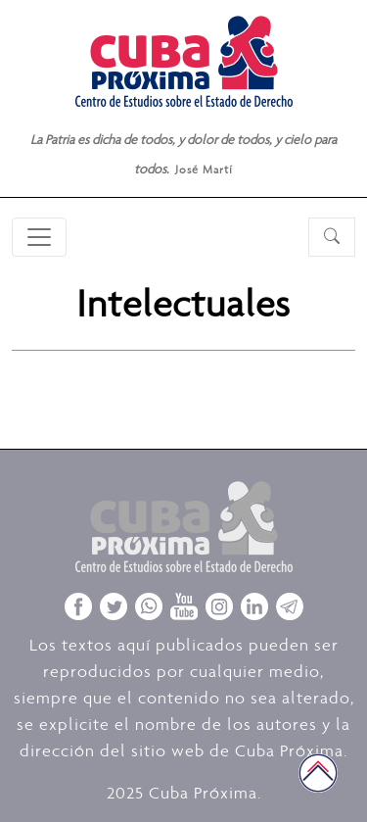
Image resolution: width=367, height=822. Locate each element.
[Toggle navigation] (39, 237)
